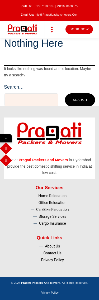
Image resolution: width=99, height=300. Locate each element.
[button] (52, 29)
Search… (14, 87)
